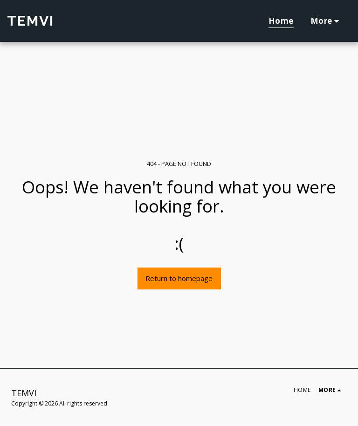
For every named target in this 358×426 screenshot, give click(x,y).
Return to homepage (179, 278)
